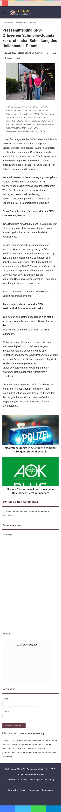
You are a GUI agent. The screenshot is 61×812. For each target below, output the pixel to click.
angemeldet (17, 511)
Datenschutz (35, 790)
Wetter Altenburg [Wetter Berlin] (27, 644)
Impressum (47, 790)
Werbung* (7, 534)
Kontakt (23, 790)
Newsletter (13, 790)
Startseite (8, 22)
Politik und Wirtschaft (26, 22)
